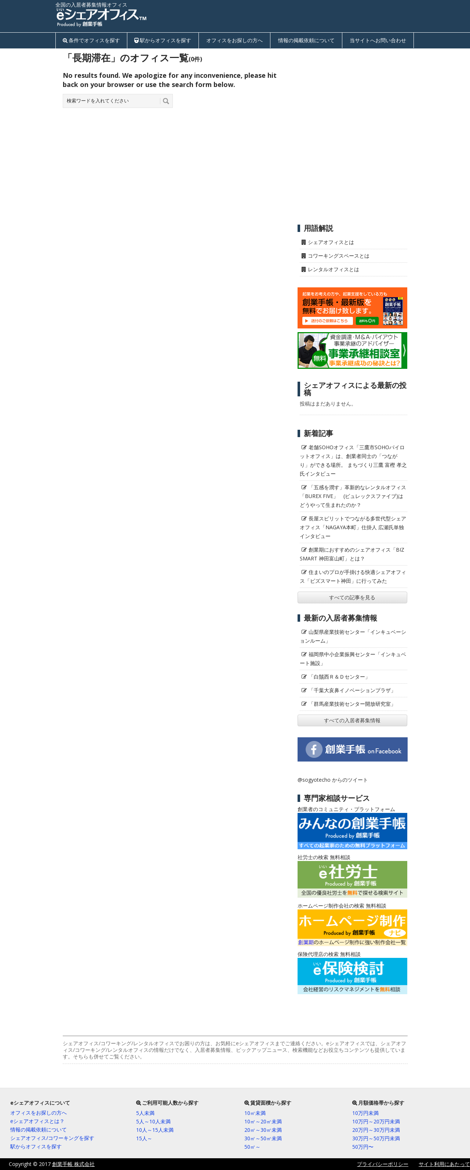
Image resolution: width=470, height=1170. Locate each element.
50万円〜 (363, 1146)
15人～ (144, 1138)
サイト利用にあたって (444, 1163)
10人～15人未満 (155, 1129)
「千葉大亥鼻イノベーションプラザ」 (352, 690)
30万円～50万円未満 (376, 1138)
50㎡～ (252, 1146)
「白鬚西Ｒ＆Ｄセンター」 (339, 676)
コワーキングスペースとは (338, 255)
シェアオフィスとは (331, 242)
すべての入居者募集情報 (352, 720)
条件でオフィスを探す (94, 40)
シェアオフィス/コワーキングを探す (52, 1137)
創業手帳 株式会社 (73, 1163)
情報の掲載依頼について (306, 40)
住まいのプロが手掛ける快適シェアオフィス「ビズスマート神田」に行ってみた (353, 576)
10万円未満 (365, 1112)
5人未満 (145, 1112)
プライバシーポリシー (382, 1163)
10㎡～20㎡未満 (263, 1121)
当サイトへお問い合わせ (378, 40)
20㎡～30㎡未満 (263, 1129)
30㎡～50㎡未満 (263, 1138)
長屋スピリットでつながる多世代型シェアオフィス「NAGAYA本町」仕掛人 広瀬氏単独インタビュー (353, 527)
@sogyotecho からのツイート (333, 779)
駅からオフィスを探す (165, 40)
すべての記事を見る (352, 597)
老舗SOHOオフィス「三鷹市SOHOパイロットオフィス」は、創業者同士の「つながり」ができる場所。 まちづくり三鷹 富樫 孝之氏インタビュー (353, 460)
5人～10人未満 (153, 1121)
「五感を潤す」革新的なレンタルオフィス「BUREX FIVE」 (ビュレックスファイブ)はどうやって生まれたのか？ (353, 496)
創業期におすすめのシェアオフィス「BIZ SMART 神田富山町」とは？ (352, 554)
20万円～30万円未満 (376, 1129)
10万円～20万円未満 (376, 1121)
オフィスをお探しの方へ (234, 40)
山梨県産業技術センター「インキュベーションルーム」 (353, 636)
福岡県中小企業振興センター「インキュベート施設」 (353, 658)
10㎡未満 (255, 1112)
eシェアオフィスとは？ (37, 1121)
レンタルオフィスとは (333, 269)
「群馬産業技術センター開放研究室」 (352, 703)
